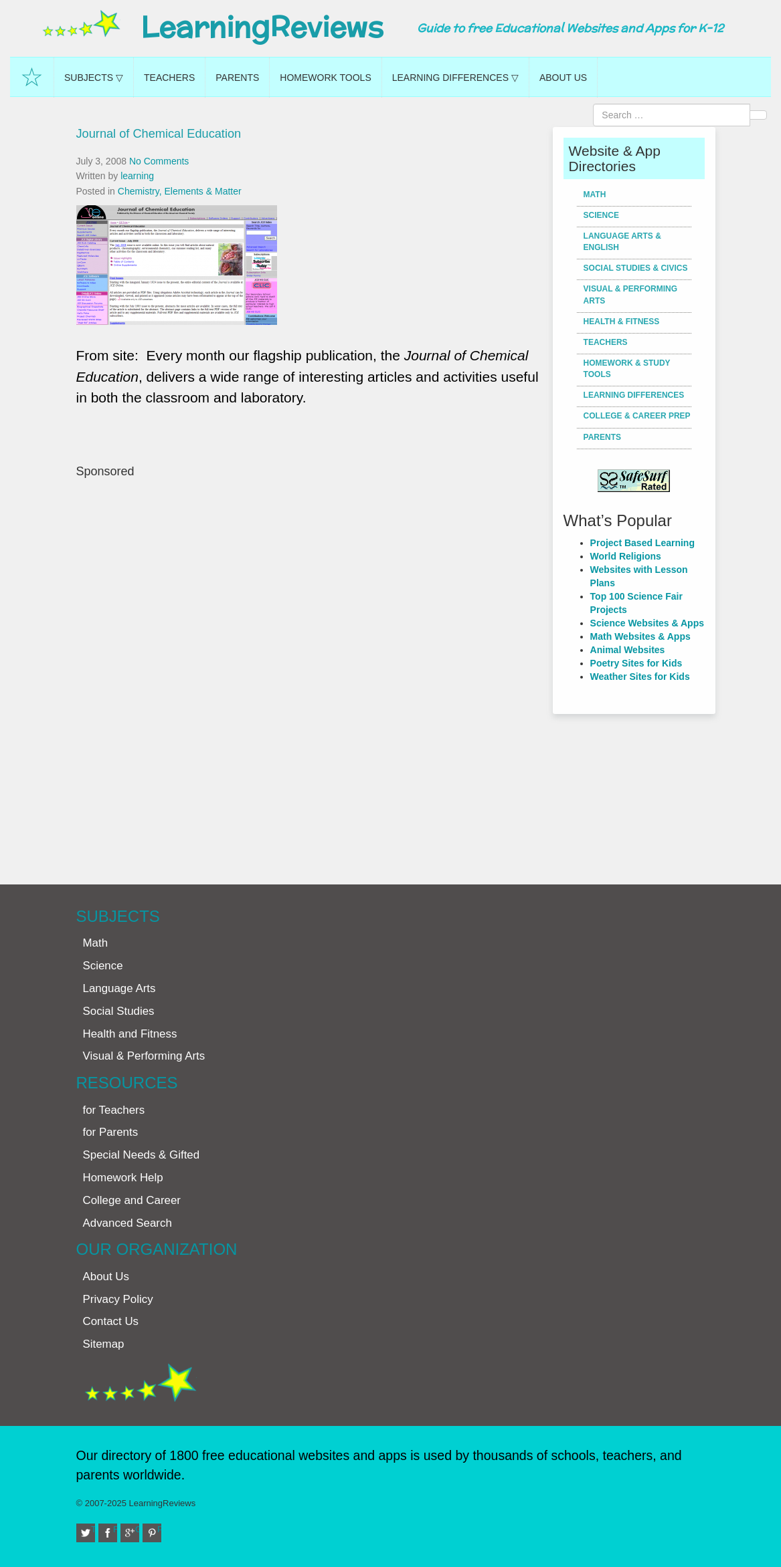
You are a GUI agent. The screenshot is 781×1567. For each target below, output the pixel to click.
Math (595, 194)
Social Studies (119, 1011)
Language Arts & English (622, 241)
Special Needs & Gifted (141, 1155)
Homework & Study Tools (627, 368)
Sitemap (103, 1344)
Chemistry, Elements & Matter (180, 191)
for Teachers (114, 1110)
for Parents (111, 1132)
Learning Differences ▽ (455, 77)
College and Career (132, 1200)
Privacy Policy (118, 1299)
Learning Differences (634, 395)
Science (601, 215)
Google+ (137, 1529)
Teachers (169, 77)
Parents (237, 77)
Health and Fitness (130, 1034)
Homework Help (123, 1177)
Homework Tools (325, 77)
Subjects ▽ (93, 77)
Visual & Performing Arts (630, 294)
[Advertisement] (309, 674)
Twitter (93, 1529)
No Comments (159, 161)
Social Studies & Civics (636, 268)
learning (137, 175)
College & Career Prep (637, 415)
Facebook (115, 1529)
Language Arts (119, 988)
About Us (563, 77)
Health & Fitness (622, 321)
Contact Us (111, 1321)
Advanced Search (127, 1223)
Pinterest (159, 1529)
